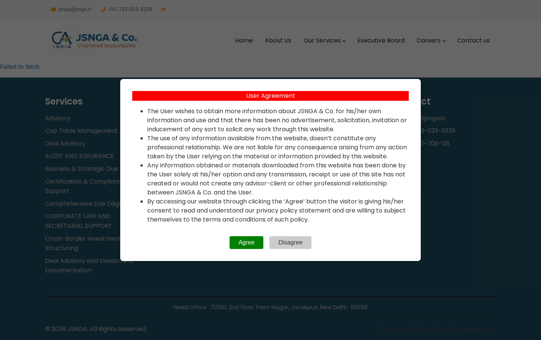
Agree (247, 242)
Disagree (290, 242)
